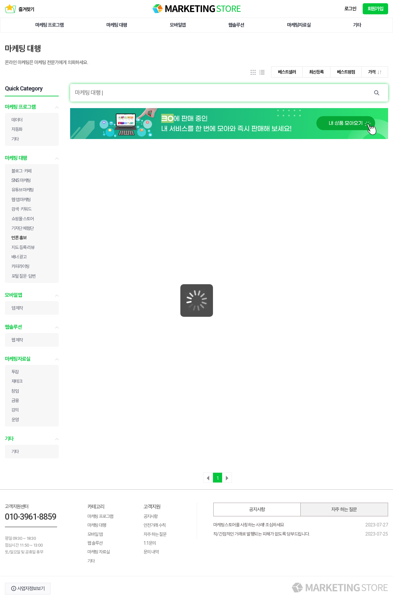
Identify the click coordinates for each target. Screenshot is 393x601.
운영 (15, 419)
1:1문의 (150, 543)
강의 (15, 409)
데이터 (16, 119)
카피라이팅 (20, 266)
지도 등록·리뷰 (22, 247)
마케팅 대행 (116, 25)
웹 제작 (17, 339)
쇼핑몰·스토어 (22, 218)
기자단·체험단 (22, 228)
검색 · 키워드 (21, 209)
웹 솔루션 (94, 543)
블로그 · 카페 (21, 171)
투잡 (15, 371)
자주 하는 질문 (155, 534)
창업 (15, 391)
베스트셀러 (287, 72)
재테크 (16, 381)
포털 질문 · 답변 (23, 276)
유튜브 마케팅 (22, 189)
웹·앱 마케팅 (21, 199)
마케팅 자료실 (98, 551)
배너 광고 (18, 256)
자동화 (16, 129)
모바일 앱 (94, 534)
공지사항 (151, 516)
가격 (374, 72)
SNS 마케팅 (21, 180)
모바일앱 (178, 25)
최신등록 (316, 72)
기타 (357, 25)
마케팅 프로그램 (49, 25)
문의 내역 (151, 551)
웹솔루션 (236, 25)
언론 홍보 (18, 237)
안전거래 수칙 (155, 525)
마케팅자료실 (298, 25)
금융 (15, 400)
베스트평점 (346, 72)
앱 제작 (17, 308)
